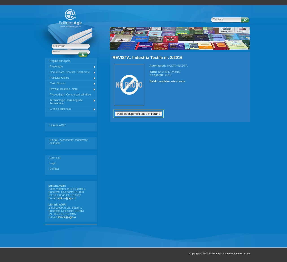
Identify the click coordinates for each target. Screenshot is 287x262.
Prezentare (73, 66)
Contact (54, 168)
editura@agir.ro (67, 198)
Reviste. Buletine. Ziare (73, 89)
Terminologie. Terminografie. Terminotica (73, 102)
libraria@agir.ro (67, 217)
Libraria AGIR (58, 125)
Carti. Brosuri (73, 83)
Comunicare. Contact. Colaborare (73, 72)
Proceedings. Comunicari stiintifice (70, 94)
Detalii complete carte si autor (167, 81)
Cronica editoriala (73, 109)
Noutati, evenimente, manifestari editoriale (69, 142)
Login (53, 163)
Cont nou (55, 158)
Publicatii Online (73, 78)
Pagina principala (60, 61)
